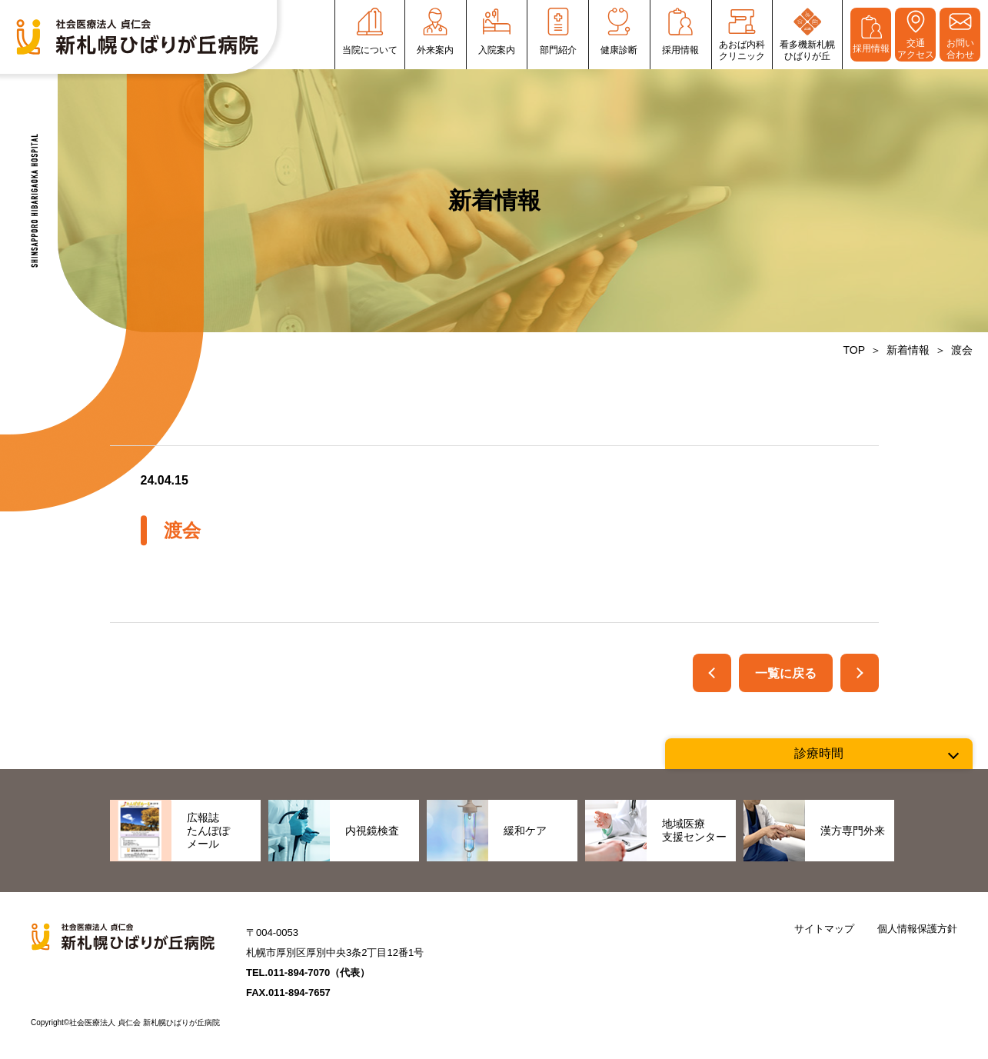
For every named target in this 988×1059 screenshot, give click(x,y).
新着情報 (908, 350)
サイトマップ (824, 928)
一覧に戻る (786, 673)
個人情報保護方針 (917, 928)
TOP (854, 350)
